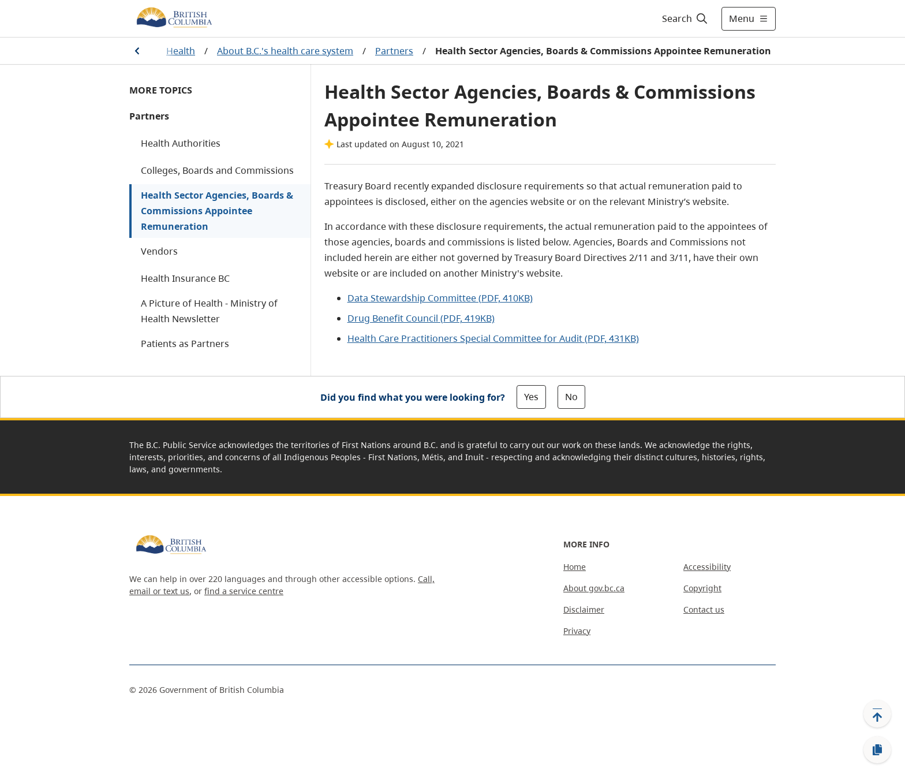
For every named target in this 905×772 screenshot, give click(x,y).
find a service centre (243, 590)
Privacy (576, 630)
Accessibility (707, 566)
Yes (531, 396)
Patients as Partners (185, 343)
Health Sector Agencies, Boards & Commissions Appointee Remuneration (217, 211)
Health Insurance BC (185, 278)
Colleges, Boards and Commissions (217, 170)
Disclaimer (583, 609)
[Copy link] (877, 750)
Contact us (703, 609)
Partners (394, 50)
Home (574, 566)
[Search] (685, 18)
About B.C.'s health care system (285, 50)
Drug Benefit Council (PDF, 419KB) (421, 318)
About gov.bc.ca (593, 588)
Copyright (702, 588)
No (571, 396)
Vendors (159, 251)
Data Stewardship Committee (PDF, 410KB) (440, 298)
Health (180, 50)
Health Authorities (180, 143)
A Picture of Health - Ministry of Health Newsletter (209, 311)
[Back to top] (877, 714)
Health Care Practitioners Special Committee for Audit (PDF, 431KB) (493, 338)
